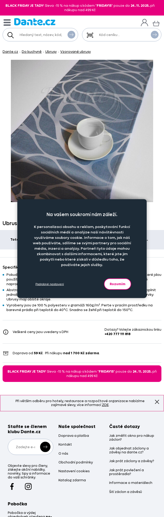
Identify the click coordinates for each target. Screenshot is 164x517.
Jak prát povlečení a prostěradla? (126, 472)
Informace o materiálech (130, 483)
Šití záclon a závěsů (125, 492)
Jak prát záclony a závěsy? (131, 461)
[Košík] (156, 23)
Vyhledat (71, 34)
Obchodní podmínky (75, 462)
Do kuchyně (32, 51)
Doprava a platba (73, 436)
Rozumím (117, 284)
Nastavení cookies (74, 471)
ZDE (105, 405)
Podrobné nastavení (49, 284)
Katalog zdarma (72, 480)
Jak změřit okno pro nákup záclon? (131, 438)
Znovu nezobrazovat (157, 401)
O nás (63, 454)
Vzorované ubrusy (75, 51)
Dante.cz (10, 51)
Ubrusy (51, 51)
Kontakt (65, 445)
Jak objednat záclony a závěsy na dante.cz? (129, 450)
